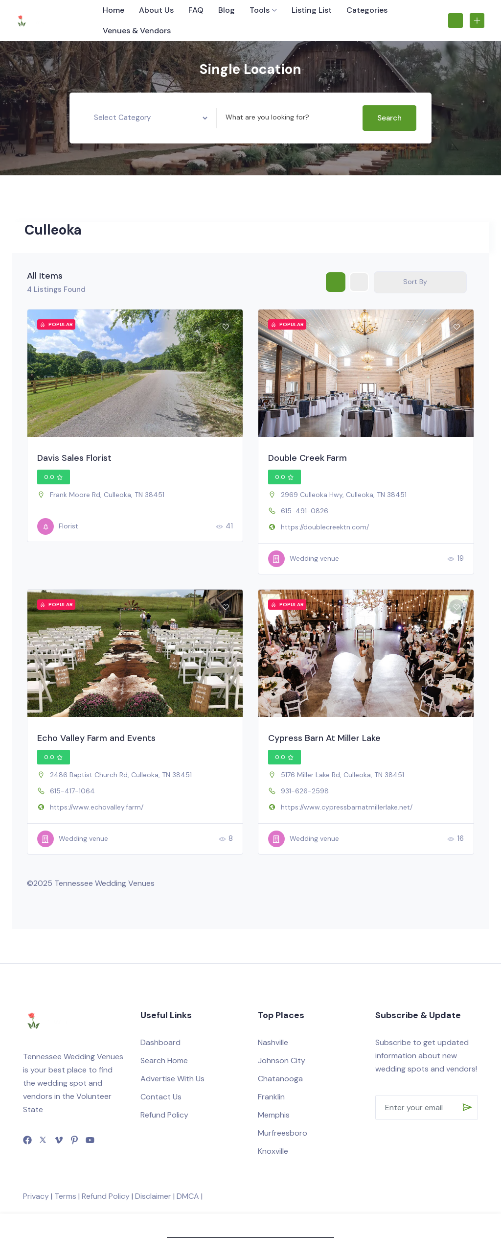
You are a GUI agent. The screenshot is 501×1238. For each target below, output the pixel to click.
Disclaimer (153, 1196)
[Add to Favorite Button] (225, 326)
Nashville (273, 1042)
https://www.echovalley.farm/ (96, 807)
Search (389, 118)
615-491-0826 (304, 510)
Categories (366, 10)
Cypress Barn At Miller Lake (324, 738)
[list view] (359, 282)
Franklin (271, 1097)
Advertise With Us (172, 1078)
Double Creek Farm (307, 458)
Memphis (274, 1115)
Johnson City (281, 1060)
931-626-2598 (305, 790)
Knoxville (273, 1151)
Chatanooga (280, 1078)
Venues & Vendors (137, 30)
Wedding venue (303, 558)
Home (113, 10)
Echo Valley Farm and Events (96, 738)
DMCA (188, 1196)
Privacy (36, 1196)
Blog (226, 10)
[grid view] (335, 282)
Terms (65, 1196)
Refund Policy (164, 1115)
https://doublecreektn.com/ (325, 527)
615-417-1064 (72, 790)
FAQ (196, 10)
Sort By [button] (415, 281)
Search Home (164, 1060)
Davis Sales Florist (74, 458)
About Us (156, 10)
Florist (57, 526)
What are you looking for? (267, 117)
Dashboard (160, 1042)
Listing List (312, 10)
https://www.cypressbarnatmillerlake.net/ (346, 807)
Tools (260, 10)
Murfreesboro (282, 1133)
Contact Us (161, 1097)
